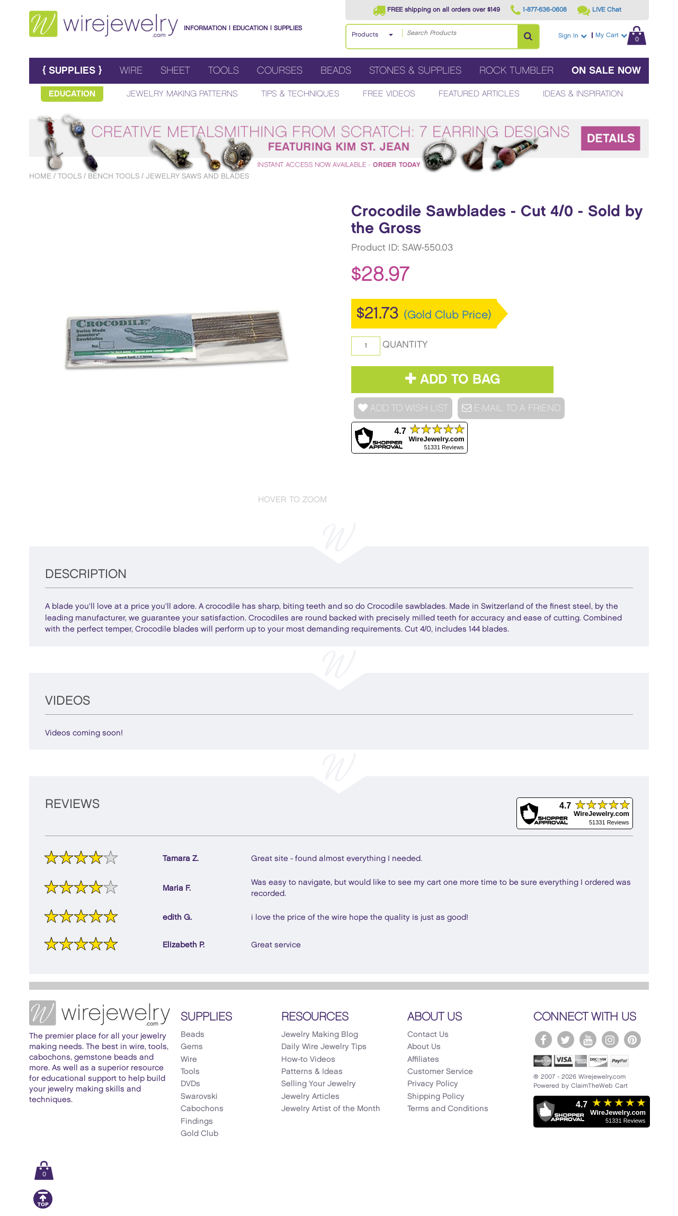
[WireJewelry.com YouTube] (587, 1039)
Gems (192, 1047)
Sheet (175, 70)
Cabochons (202, 1109)
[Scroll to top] (42, 1207)
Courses (279, 70)
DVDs (190, 1084)
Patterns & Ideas (312, 1072)
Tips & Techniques (300, 94)
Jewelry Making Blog (319, 1035)
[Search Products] (528, 36)
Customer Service (440, 1072)
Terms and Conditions (447, 1109)
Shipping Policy (436, 1096)
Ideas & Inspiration (583, 94)
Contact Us (428, 1035)
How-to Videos (308, 1059)
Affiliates (423, 1059)
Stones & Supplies (415, 70)
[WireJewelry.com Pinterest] (632, 1039)
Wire (131, 70)
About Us (424, 1047)
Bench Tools (113, 176)
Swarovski (199, 1096)
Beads (335, 70)
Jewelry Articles (310, 1096)
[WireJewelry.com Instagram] (610, 1039)
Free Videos (389, 94)
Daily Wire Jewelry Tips (324, 1047)
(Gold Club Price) (448, 315)
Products (365, 35)
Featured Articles (479, 94)
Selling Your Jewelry (318, 1084)
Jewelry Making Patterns (182, 94)
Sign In (572, 36)
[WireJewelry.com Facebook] (543, 1039)
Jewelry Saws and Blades (197, 176)
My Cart (620, 35)
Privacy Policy (432, 1084)
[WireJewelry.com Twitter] (565, 1039)
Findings (197, 1121)
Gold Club (199, 1134)
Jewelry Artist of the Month (330, 1109)
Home (40, 176)
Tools (223, 70)
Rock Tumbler (516, 70)
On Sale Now (606, 70)
